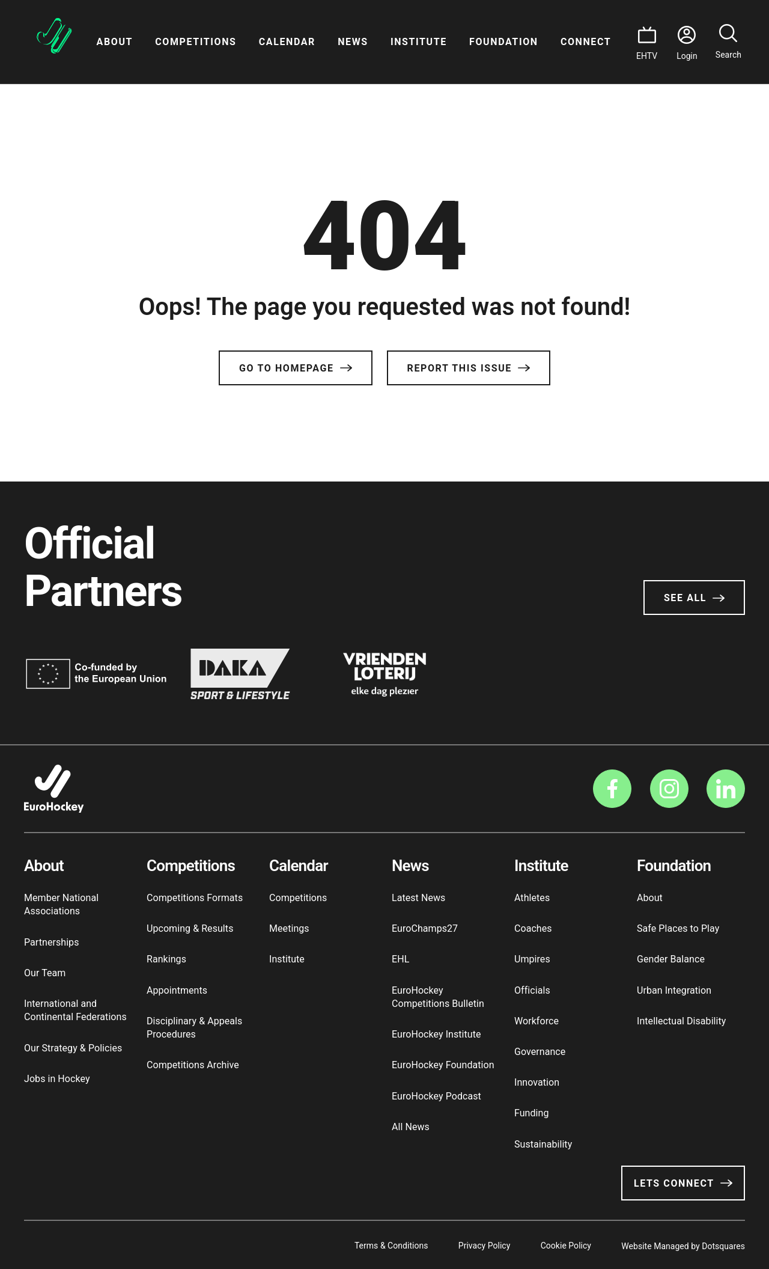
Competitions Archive (193, 1065)
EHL (400, 959)
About (115, 41)
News (353, 41)
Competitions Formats (195, 898)
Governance (539, 1051)
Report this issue (468, 368)
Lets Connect (683, 1183)
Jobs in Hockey (57, 1078)
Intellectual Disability (681, 1021)
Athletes (532, 898)
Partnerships (51, 942)
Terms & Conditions (381, 1245)
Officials (532, 990)
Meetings (289, 928)
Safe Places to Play (678, 928)
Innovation (536, 1082)
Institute (419, 41)
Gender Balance (671, 959)
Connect (586, 41)
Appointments (177, 990)
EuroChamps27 (425, 928)
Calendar (287, 41)
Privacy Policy (477, 1245)
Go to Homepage (295, 368)
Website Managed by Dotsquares (683, 1245)
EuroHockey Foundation (443, 1065)
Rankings (166, 959)
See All (694, 598)
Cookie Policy (562, 1245)
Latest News (418, 898)
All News (411, 1127)
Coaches (533, 928)
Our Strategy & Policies (73, 1048)
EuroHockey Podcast (436, 1096)
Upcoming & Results (190, 928)
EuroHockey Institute (436, 1034)
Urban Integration (674, 990)
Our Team (44, 973)
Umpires (532, 959)
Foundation (503, 41)
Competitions (195, 41)
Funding (531, 1113)
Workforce (536, 1021)
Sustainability (543, 1144)
